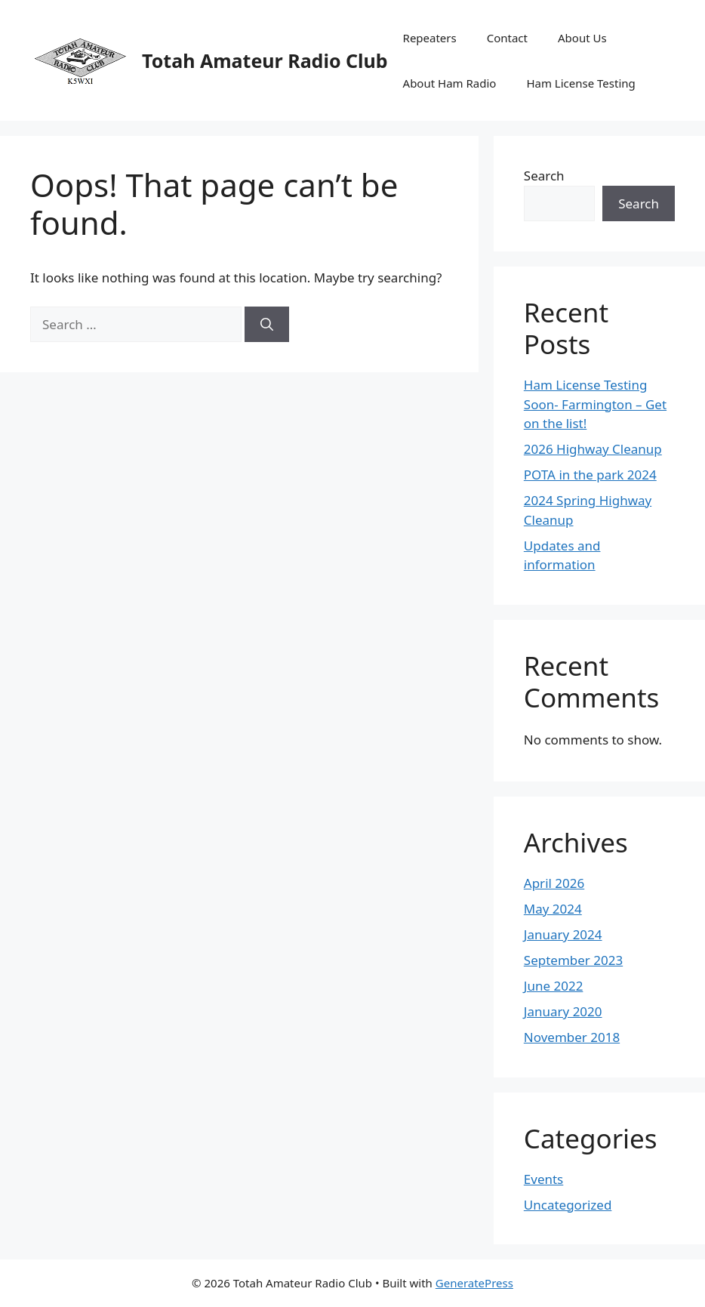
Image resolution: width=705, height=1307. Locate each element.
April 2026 (554, 883)
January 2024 (563, 934)
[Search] (267, 325)
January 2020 (563, 1011)
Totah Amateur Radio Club (265, 60)
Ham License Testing (580, 83)
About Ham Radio (450, 83)
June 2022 (553, 985)
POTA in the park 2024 (590, 474)
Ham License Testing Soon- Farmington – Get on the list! (595, 404)
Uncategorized (568, 1204)
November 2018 (572, 1037)
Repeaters (430, 37)
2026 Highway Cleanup (593, 449)
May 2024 (553, 908)
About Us (582, 37)
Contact (507, 37)
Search (544, 175)
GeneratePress (474, 1282)
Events (543, 1179)
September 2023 (573, 960)
